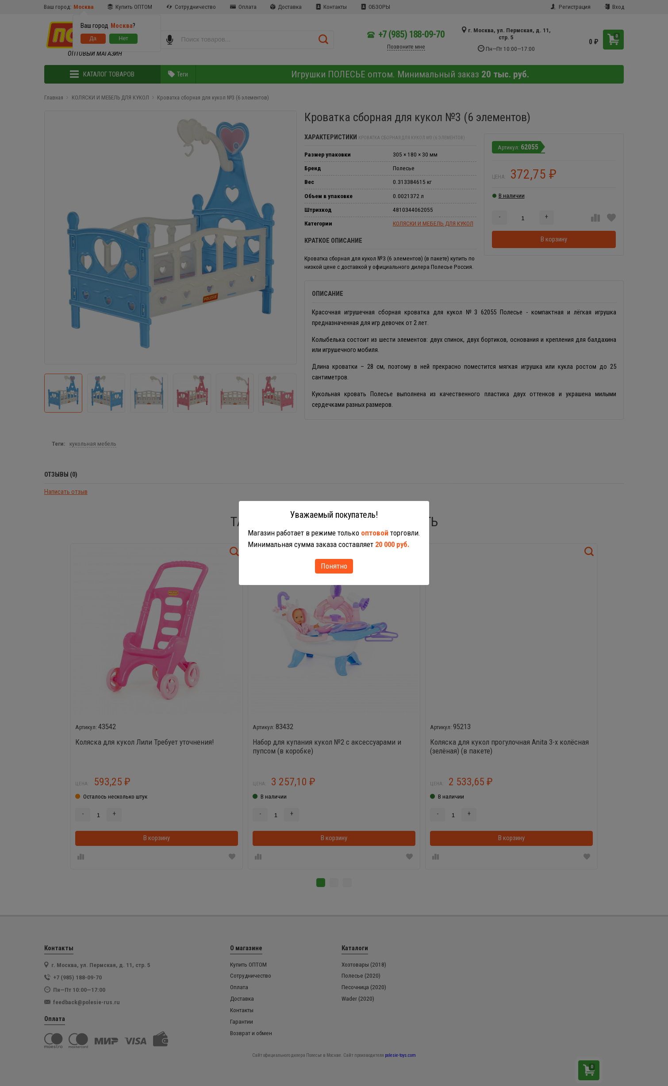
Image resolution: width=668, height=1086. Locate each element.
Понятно (334, 566)
